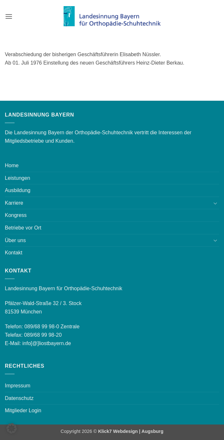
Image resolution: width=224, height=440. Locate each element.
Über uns (15, 240)
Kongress (16, 215)
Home (12, 165)
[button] (9, 16)
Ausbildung (17, 190)
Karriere (14, 203)
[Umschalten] (215, 203)
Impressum (17, 385)
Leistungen (17, 178)
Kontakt (13, 252)
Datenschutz (19, 398)
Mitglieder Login (23, 410)
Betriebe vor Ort (23, 227)
